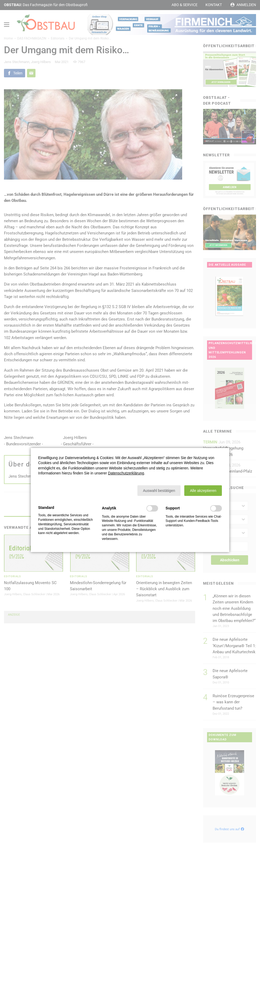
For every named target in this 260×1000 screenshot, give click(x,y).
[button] (159, 490)
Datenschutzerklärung (126, 473)
